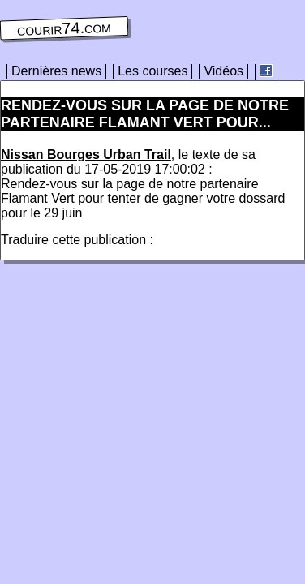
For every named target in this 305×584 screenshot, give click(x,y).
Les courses (152, 71)
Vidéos (223, 71)
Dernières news (56, 71)
